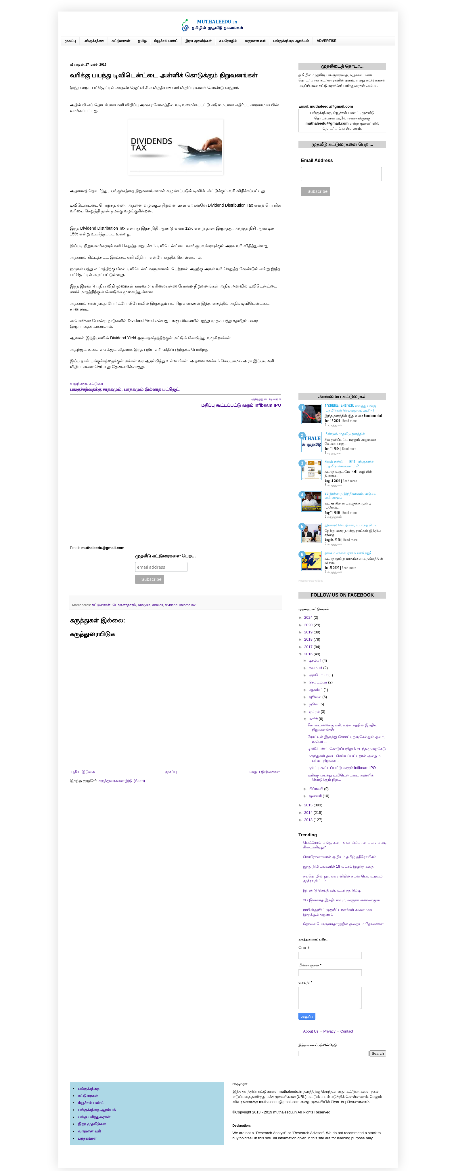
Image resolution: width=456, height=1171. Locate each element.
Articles (157, 605)
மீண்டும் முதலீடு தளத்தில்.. (346, 433)
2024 (309, 617)
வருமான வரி (255, 41)
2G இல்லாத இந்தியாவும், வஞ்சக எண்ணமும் (350, 495)
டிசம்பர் (316, 660)
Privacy (329, 1031)
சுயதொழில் (228, 41)
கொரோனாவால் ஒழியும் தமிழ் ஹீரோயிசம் (339, 857)
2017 (309, 647)
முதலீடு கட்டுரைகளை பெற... (165, 555)
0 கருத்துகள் (333, 424)
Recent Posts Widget (310, 580)
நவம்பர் (316, 668)
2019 (309, 632)
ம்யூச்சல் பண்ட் (166, 41)
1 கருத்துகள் (333, 452)
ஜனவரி (316, 796)
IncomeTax (187, 605)
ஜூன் (314, 704)
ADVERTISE (326, 41)
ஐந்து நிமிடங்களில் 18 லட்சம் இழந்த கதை (338, 866)
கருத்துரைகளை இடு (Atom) (122, 780)
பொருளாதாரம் (124, 605)
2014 (309, 812)
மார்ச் (314, 719)
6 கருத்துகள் (333, 484)
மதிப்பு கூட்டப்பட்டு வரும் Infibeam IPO (342, 768)
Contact (346, 1031)
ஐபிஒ (142, 41)
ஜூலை (316, 697)
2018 (309, 639)
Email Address (317, 160)
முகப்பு (70, 41)
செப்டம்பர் (318, 682)
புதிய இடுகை (83, 772)
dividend (171, 605)
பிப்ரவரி (316, 789)
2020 (309, 625)
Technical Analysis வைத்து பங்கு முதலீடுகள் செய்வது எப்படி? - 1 (350, 407)
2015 (309, 805)
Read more (349, 420)
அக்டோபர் (319, 675)
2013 (309, 820)
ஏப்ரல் (315, 711)
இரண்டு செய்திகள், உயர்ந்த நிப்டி (351, 524)
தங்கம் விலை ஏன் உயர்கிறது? (348, 552)
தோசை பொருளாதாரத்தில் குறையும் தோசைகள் (343, 924)
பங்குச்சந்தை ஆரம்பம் (291, 41)
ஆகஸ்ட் (316, 690)
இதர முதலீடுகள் (198, 41)
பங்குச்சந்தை (93, 41)
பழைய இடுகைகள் (264, 772)
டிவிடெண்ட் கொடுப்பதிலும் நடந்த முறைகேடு (347, 749)
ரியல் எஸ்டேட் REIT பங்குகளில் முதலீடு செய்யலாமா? (349, 463)
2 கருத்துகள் (333, 516)
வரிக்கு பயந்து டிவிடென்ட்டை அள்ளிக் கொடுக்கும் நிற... (340, 777)
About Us (310, 1031)
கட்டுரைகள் (121, 41)
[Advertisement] (175, 476)
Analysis (144, 605)
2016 (309, 654)
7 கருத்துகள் (333, 543)
